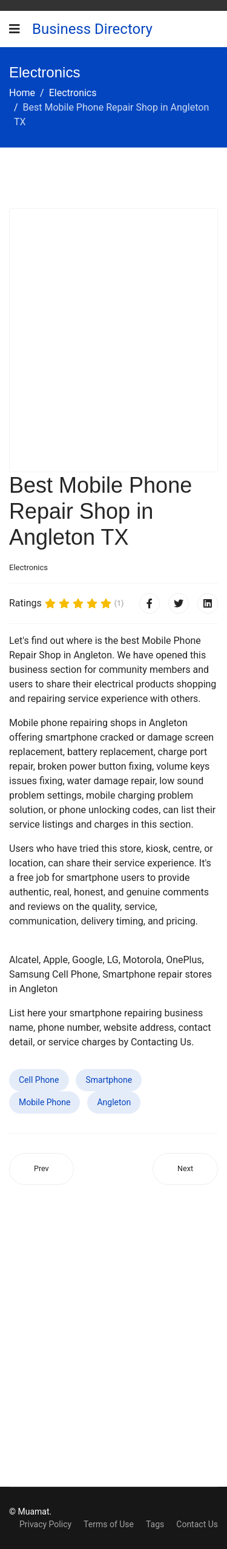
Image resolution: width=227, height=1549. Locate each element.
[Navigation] (14, 29)
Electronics (28, 567)
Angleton (114, 1102)
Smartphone (108, 1080)
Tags (155, 1524)
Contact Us (197, 1524)
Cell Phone (39, 1080)
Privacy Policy (45, 1524)
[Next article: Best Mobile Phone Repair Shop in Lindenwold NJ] (185, 1169)
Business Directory (92, 29)
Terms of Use (109, 1524)
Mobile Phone (44, 1102)
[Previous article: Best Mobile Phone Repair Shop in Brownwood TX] (41, 1169)
